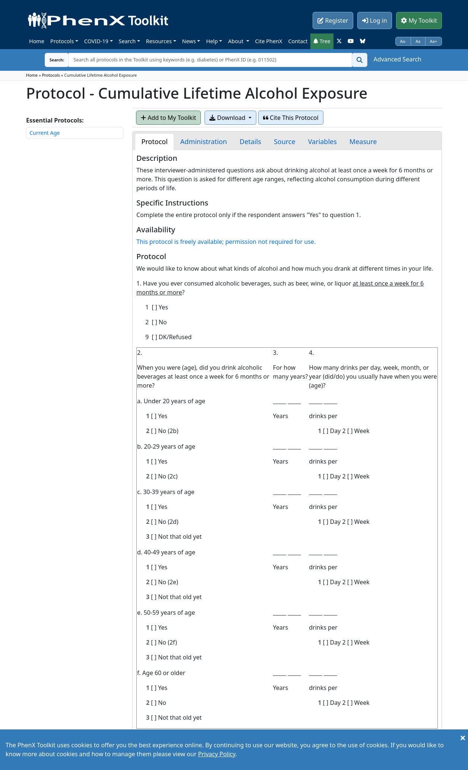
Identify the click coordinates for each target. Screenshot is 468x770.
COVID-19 (96, 41)
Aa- (403, 41)
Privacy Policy (216, 754)
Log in (374, 20)
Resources (159, 41)
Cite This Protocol (291, 118)
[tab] (154, 141)
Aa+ (433, 41)
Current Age (44, 132)
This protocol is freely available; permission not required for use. (226, 242)
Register (332, 20)
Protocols (62, 41)
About (236, 41)
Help (212, 41)
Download (228, 118)
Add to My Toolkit (168, 118)
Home (36, 41)
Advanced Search (397, 59)
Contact (297, 41)
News (189, 41)
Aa (417, 41)
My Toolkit (419, 20)
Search (127, 41)
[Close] (463, 737)
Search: (51, 60)
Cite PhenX (268, 41)
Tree (322, 41)
